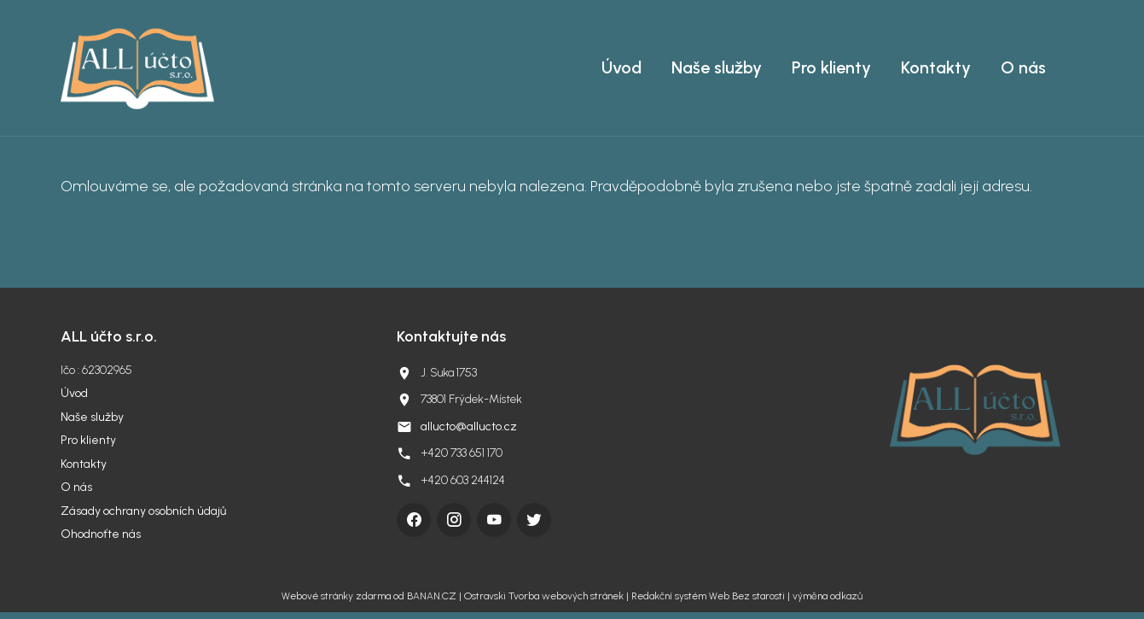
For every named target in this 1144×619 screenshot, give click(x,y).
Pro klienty (831, 67)
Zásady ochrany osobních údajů (143, 511)
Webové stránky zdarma (336, 596)
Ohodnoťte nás (101, 534)
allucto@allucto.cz (469, 426)
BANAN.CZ (431, 596)
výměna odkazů (827, 596)
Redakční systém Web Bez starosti (708, 596)
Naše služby (716, 67)
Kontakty (936, 67)
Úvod (621, 67)
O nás (1023, 67)
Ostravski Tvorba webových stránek (544, 596)
